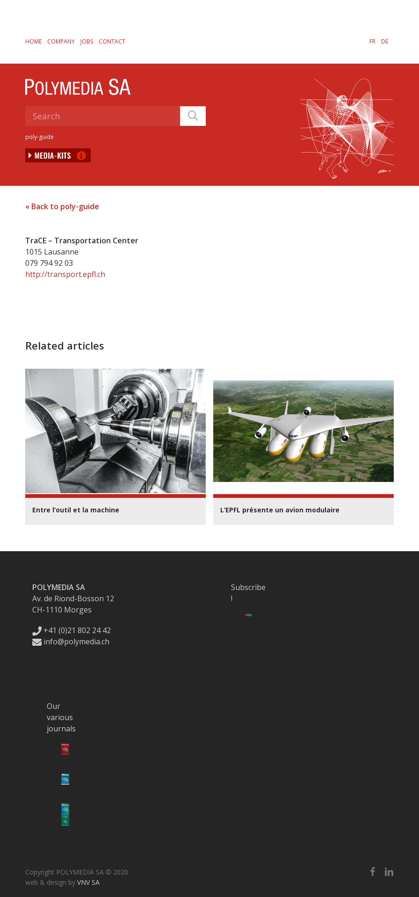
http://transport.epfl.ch (65, 274)
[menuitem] (372, 41)
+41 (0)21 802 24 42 (71, 630)
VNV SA (88, 882)
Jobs (86, 41)
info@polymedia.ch (70, 641)
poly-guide (39, 137)
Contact (112, 41)
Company (61, 41)
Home (33, 41)
